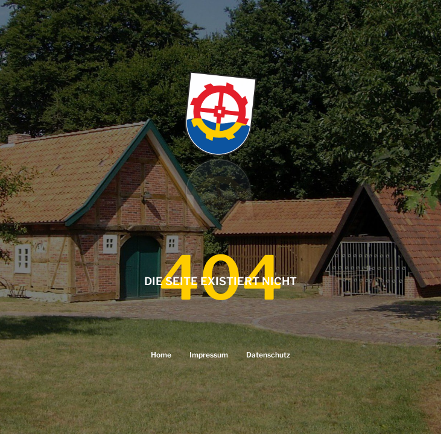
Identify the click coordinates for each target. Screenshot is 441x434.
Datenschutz (268, 354)
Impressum (208, 354)
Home (161, 354)
